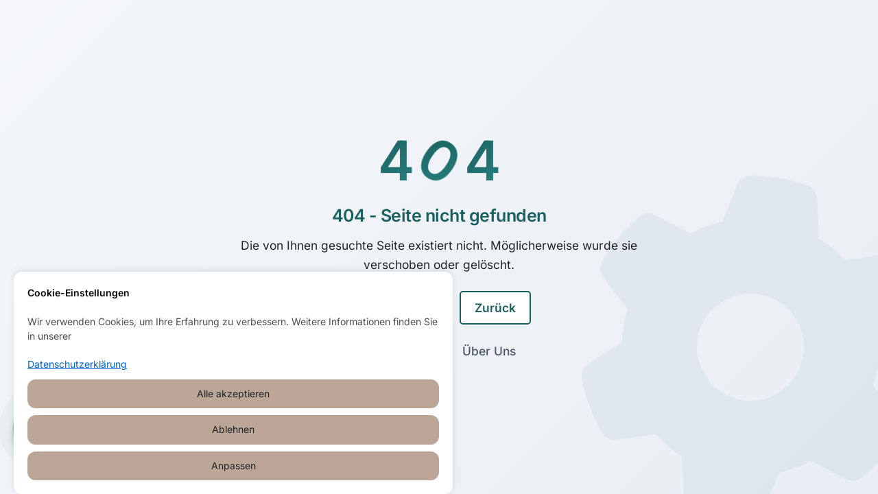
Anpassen (233, 465)
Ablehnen (233, 429)
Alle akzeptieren (233, 393)
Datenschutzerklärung (77, 364)
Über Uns (489, 351)
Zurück (495, 308)
